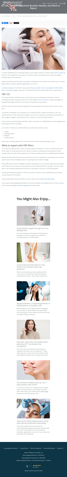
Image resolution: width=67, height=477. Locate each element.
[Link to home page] (28, 6)
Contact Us (60, 448)
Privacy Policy (24, 448)
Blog (14, 16)
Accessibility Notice (49, 448)
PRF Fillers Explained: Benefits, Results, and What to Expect (32, 16)
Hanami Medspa (6, 16)
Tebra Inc (15, 448)
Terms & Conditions (36, 448)
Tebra (41, 470)
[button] (64, 3)
